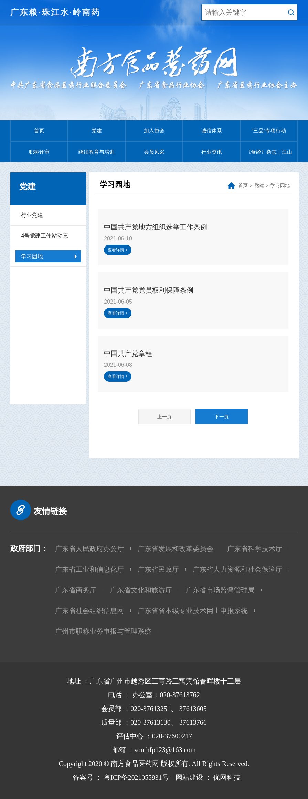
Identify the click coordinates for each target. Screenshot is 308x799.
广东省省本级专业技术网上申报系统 (193, 610)
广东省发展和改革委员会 (175, 548)
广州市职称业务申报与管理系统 (103, 631)
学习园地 (32, 256)
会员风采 (154, 152)
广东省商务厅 (75, 590)
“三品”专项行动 (269, 130)
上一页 (164, 416)
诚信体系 (211, 130)
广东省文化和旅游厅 (141, 590)
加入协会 (154, 130)
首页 (39, 130)
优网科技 (227, 777)
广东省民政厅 (158, 569)
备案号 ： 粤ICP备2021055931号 (118, 777)
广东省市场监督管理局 (220, 590)
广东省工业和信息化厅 (89, 569)
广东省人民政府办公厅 (89, 548)
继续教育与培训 (96, 152)
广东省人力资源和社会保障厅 (237, 569)
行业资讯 (211, 152)
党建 (97, 130)
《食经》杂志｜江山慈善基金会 (269, 155)
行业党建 (32, 215)
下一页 (221, 416)
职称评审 (39, 152)
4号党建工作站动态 (44, 236)
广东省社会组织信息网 (89, 610)
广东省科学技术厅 (254, 548)
